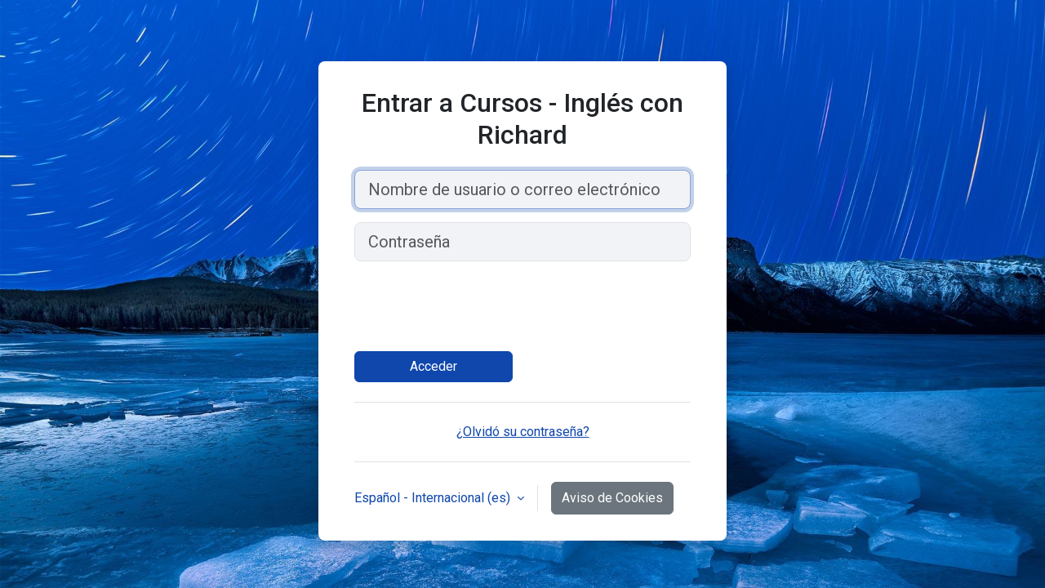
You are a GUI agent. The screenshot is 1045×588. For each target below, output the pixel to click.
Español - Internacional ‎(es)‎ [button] (434, 498)
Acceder (433, 366)
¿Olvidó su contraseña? (522, 431)
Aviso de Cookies (612, 498)
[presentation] (478, 306)
